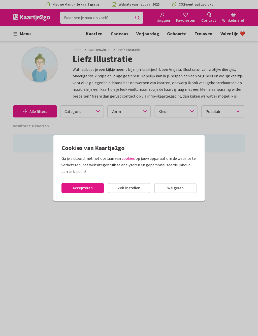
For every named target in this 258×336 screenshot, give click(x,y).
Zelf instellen (129, 187)
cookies (128, 158)
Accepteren (83, 187)
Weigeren (175, 187)
